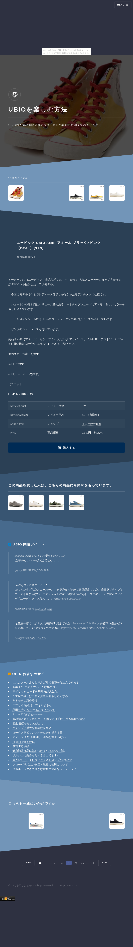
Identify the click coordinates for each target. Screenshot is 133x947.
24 (75, 863)
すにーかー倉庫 (91, 423)
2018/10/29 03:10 (43, 608)
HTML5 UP (71, 885)
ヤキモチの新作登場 (24, 700)
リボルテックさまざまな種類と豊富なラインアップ (44, 769)
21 (55, 863)
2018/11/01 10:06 (38, 638)
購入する (69, 447)
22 (62, 863)
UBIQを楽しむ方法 (21, 885)
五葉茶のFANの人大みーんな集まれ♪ (34, 687)
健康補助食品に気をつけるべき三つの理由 (38, 750)
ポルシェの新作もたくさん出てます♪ (35, 755)
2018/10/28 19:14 (40, 570)
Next (105, 863)
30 (92, 863)
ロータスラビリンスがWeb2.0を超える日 (37, 732)
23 (69, 863)
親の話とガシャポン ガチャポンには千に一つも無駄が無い (48, 719)
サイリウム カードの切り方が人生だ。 (36, 691)
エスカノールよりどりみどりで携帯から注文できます (45, 682)
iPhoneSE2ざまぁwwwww (27, 714)
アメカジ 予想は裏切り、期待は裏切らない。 (40, 737)
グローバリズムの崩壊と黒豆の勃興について (40, 764)
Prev (28, 863)
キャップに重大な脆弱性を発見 (31, 728)
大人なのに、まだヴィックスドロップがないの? (42, 760)
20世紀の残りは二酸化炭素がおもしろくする (40, 696)
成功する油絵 (20, 746)
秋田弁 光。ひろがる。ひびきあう (33, 709)
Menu (121, 4)
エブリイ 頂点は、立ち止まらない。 (34, 705)
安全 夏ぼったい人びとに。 (29, 723)
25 (82, 863)
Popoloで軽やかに (23, 741)
